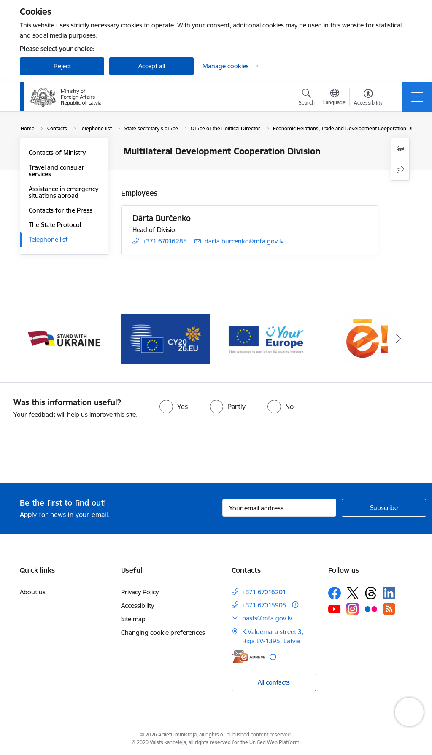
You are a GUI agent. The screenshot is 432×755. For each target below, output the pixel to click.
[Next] (398, 339)
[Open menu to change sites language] (334, 98)
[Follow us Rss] (389, 609)
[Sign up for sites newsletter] (384, 508)
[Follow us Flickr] (370, 609)
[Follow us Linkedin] (389, 593)
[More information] (295, 604)
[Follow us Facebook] (334, 593)
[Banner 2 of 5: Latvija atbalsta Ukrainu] (64, 338)
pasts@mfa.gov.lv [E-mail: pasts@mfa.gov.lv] (267, 618)
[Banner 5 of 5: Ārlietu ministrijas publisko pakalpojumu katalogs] (368, 338)
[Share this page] (400, 169)
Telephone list (48, 239)
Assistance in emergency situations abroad (63, 192)
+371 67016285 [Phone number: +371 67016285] (165, 241)
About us (33, 592)
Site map (133, 619)
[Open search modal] (306, 98)
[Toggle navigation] (417, 97)
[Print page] (400, 148)
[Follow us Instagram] (352, 609)
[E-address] (248, 657)
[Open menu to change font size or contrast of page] (368, 98)
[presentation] (70, 451)
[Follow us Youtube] (334, 609)
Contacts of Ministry (57, 152)
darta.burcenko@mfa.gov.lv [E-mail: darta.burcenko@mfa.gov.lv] (244, 241)
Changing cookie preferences (163, 632)
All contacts (274, 682)
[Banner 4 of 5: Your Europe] (266, 338)
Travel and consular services (56, 170)
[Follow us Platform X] (352, 593)
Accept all (151, 66)
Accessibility (137, 605)
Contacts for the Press (60, 210)
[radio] (173, 406)
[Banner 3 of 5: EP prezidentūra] (165, 338)
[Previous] (34, 339)
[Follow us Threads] (370, 593)
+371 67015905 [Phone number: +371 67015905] (264, 605)
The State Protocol (55, 225)
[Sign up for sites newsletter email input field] (279, 508)
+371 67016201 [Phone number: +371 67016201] (264, 592)
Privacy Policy (140, 592)
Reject (62, 66)
